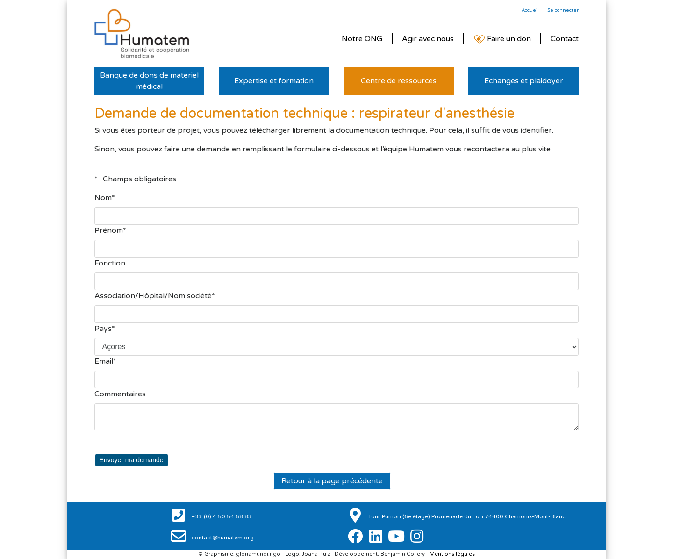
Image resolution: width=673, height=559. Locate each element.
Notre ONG (362, 38)
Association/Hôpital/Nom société (153, 296)
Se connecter (563, 10)
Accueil (530, 10)
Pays (103, 328)
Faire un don (502, 39)
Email (103, 361)
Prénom (108, 230)
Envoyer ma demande (132, 460)
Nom (103, 197)
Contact (565, 38)
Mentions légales (452, 554)
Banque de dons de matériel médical (149, 81)
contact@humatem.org (222, 537)
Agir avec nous (428, 38)
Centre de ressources (399, 81)
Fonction (109, 263)
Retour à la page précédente (332, 481)
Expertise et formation (274, 81)
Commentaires (120, 394)
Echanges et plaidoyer (523, 81)
